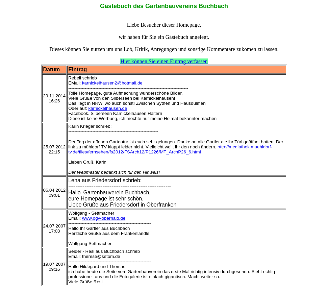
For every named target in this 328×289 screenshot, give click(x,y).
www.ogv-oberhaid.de (103, 218)
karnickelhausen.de (108, 108)
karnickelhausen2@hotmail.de (112, 83)
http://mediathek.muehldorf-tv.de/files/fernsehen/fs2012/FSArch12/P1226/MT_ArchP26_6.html (170, 149)
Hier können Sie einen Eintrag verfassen (163, 61)
